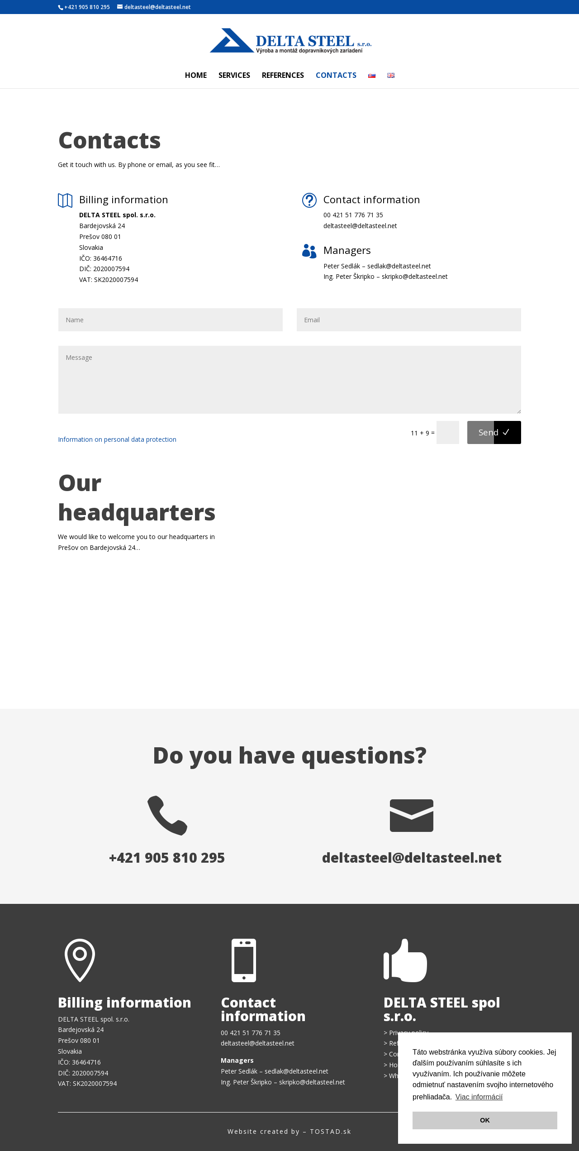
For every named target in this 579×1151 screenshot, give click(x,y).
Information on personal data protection (117, 439)
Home (196, 76)
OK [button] (485, 1120)
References (283, 76)
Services (234, 76)
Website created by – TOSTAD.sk (289, 1131)
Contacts (336, 76)
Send (487, 432)
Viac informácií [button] (479, 1097)
